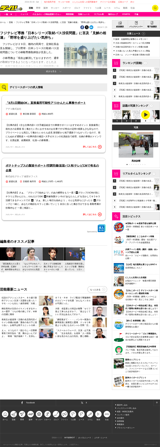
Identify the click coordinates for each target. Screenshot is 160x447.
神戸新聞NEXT (69, 437)
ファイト (87, 8)
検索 (155, 8)
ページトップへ (156, 402)
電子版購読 (152, 27)
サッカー (55, 8)
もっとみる (95, 289)
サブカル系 (99, 14)
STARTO (126, 14)
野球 (38, 8)
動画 (125, 8)
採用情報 (120, 421)
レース (107, 8)
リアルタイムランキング (137, 173)
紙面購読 (120, 27)
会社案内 (120, 418)
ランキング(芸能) (132, 63)
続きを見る (51, 71)
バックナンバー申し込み (126, 408)
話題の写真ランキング (135, 105)
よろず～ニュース (100, 437)
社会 (133, 8)
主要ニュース (133, 33)
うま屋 (98, 8)
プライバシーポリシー (126, 428)
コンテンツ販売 (123, 415)
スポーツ (66, 8)
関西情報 (70, 14)
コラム (117, 8)
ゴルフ (77, 8)
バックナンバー (136, 27)
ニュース (24, 14)
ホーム (3, 22)
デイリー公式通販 (108, 2)
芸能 (31, 8)
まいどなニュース (84, 437)
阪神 (46, 8)
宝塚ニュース (84, 14)
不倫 (136, 14)
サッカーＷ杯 (64, 2)
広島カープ (123, 2)
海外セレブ (113, 14)
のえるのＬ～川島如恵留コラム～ (47, 14)
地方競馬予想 (50, 2)
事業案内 (120, 424)
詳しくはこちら (92, 147)
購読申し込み (122, 405)
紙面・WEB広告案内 (125, 411)
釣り (132, 2)
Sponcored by (96, 228)
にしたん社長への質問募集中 (84, 2)
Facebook (30, 403)
